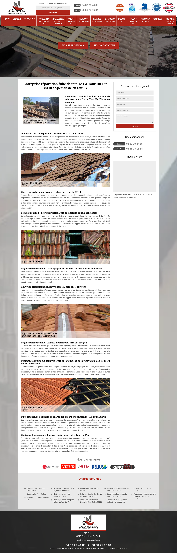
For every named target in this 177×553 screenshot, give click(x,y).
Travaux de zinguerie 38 (71, 21)
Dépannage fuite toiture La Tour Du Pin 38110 (117, 495)
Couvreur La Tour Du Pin (36, 494)
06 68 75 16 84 (90, 10)
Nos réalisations (73, 45)
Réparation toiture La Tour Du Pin (90, 489)
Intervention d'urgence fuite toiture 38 (44, 21)
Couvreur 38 (6, 19)
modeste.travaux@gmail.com (88, 540)
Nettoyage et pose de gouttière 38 (97, 20)
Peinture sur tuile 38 (121, 20)
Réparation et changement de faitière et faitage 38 (58, 21)
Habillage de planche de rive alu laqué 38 (170, 21)
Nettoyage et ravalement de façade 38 (110, 20)
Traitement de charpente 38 (133, 21)
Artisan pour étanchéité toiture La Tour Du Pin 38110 (91, 501)
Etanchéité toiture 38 (17, 19)
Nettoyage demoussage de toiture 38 (84, 20)
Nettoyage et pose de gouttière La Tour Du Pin (62, 495)
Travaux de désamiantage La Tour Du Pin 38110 (118, 489)
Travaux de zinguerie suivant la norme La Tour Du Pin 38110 (144, 496)
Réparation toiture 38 (157, 19)
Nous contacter (104, 45)
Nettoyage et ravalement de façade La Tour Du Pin (64, 489)
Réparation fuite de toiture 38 (145, 20)
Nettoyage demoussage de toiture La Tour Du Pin (63, 501)
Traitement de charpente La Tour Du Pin (37, 489)
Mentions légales (96, 549)
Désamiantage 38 (29, 19)
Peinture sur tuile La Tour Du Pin (38, 499)
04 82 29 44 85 (90, 5)
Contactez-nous (118, 549)
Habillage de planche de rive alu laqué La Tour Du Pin (91, 495)
